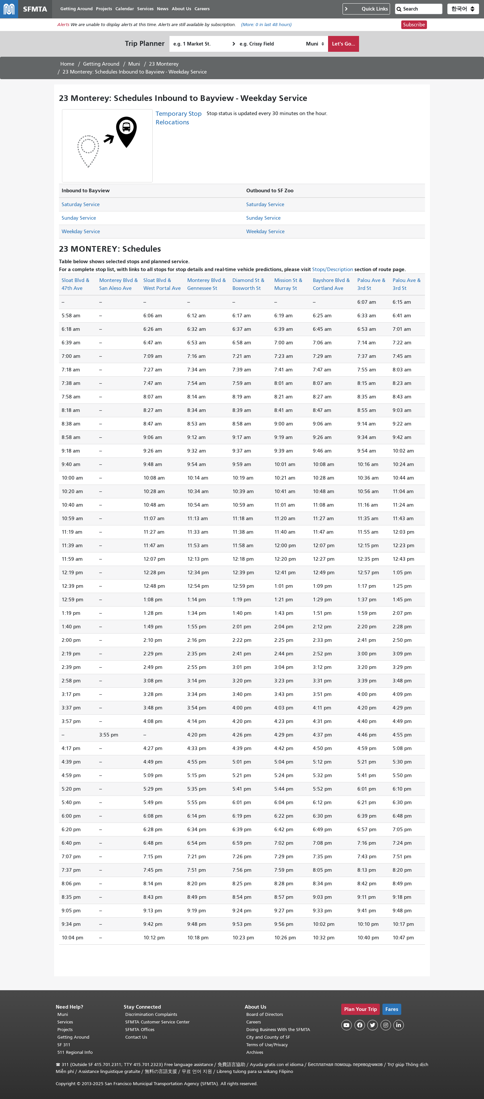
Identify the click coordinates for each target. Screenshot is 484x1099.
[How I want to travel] (315, 44)
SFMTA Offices (139, 1029)
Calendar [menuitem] (125, 9)
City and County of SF (268, 1037)
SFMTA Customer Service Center (157, 1022)
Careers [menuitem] (202, 9)
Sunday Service (79, 218)
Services (65, 1022)
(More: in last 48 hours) (266, 25)
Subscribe (414, 25)
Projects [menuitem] (104, 9)
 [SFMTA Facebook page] (359, 1025)
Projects (65, 1029)
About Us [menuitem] (182, 9)
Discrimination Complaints (151, 1014)
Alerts (63, 25)
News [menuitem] (163, 9)
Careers (253, 1022)
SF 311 (64, 1045)
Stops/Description (332, 270)
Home (67, 64)
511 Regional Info (75, 1052)
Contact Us (136, 1037)
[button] (463, 9)
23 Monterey (164, 64)
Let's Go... (343, 44)
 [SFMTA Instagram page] (385, 1025)
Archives (254, 1052)
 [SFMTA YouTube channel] (346, 1025)
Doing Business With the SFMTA (278, 1029)
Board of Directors (264, 1014)
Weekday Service (81, 232)
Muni (134, 64)
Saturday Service (81, 205)
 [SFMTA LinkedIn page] (398, 1025)
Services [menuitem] (145, 9)
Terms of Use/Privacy (267, 1045)
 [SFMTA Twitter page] (372, 1025)
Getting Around (101, 64)
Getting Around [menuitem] (77, 9)
